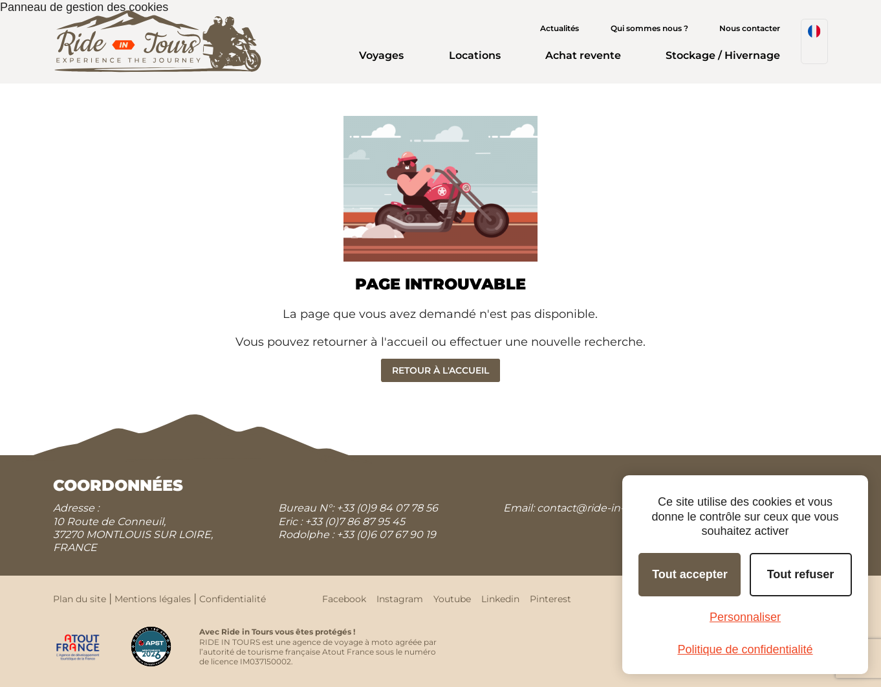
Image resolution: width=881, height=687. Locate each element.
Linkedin (500, 599)
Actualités (559, 28)
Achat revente (583, 55)
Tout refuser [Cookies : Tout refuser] (800, 574)
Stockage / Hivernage (723, 55)
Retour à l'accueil (440, 370)
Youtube (452, 599)
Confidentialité (232, 599)
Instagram (399, 599)
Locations (475, 55)
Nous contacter (749, 28)
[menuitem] (814, 41)
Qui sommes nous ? (649, 28)
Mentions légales (152, 599)
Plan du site (79, 599)
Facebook (344, 599)
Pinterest (550, 599)
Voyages (381, 55)
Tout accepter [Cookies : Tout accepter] (690, 574)
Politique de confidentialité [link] (744, 649)
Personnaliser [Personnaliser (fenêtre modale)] (745, 617)
